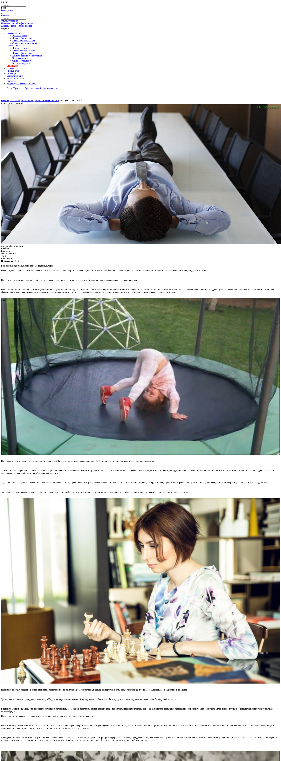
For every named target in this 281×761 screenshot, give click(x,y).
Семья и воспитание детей (25, 43)
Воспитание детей (21, 63)
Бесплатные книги (15, 76)
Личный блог (13, 71)
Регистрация (7, 10)
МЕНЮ (4, 2)
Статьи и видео (14, 45)
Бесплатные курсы (15, 78)
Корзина (5, 15)
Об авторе (11, 73)
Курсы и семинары (15, 33)
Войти (4, 8)
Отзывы (10, 68)
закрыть (5, 28)
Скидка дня (12, 66)
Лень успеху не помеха (71, 100)
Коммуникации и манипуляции (27, 56)
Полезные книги (20, 58)
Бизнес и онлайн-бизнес (23, 40)
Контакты (11, 81)
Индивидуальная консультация (21, 83)
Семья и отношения (21, 61)
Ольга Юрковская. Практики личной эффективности (32, 88)
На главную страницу (11, 100)
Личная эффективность (23, 38)
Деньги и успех (19, 35)
